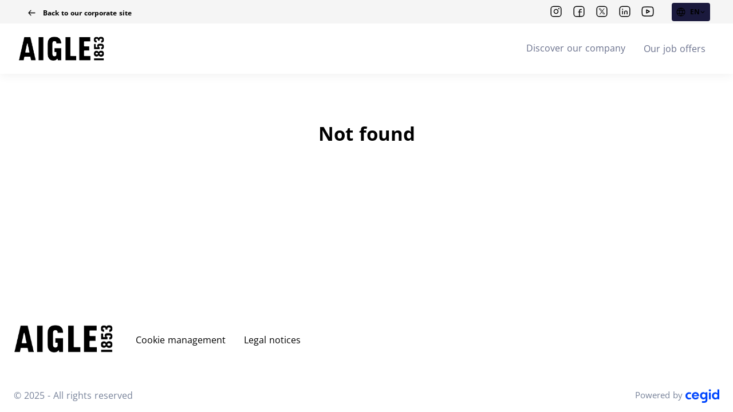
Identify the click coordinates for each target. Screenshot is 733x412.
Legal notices (272, 340)
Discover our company (575, 48)
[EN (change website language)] (691, 12)
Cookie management (181, 340)
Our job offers (675, 48)
